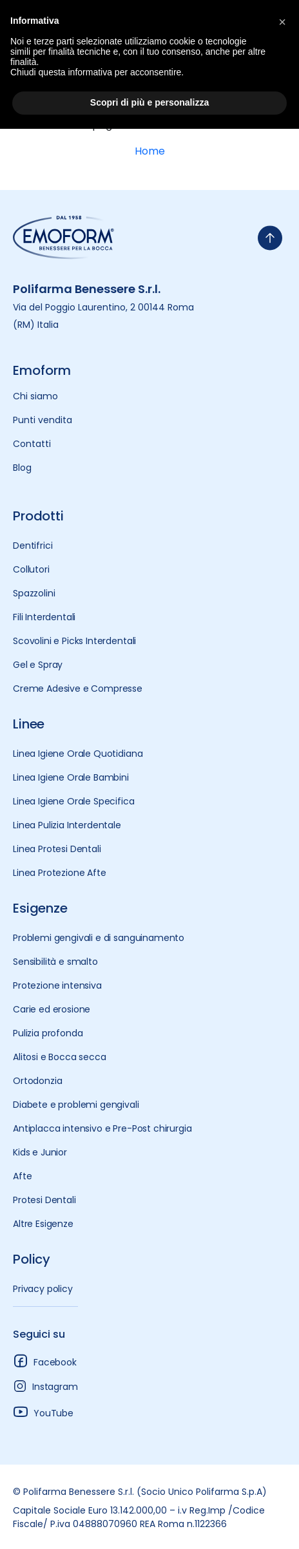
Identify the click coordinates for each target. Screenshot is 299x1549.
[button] (282, 20)
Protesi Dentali (44, 1199)
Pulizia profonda (47, 1033)
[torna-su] (270, 238)
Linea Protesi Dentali (57, 848)
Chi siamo (35, 396)
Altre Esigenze (43, 1223)
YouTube (43, 1411)
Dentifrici (32, 545)
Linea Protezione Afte (59, 872)
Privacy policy (43, 1288)
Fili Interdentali (44, 617)
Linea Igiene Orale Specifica (74, 801)
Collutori (31, 569)
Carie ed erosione (51, 1009)
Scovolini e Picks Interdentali (74, 640)
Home (150, 151)
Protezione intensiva (57, 985)
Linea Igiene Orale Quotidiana (77, 753)
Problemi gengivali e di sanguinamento (98, 937)
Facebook (45, 1361)
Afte (22, 1176)
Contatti (32, 443)
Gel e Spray (38, 664)
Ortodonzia (37, 1080)
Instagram (45, 1386)
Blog (22, 467)
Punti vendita (42, 419)
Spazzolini (34, 593)
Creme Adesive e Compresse (77, 688)
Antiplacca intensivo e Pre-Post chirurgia (102, 1128)
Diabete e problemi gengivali (76, 1104)
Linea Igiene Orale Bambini (71, 777)
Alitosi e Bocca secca (59, 1056)
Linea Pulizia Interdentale (67, 825)
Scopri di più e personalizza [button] (149, 102)
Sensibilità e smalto (55, 961)
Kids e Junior (40, 1152)
